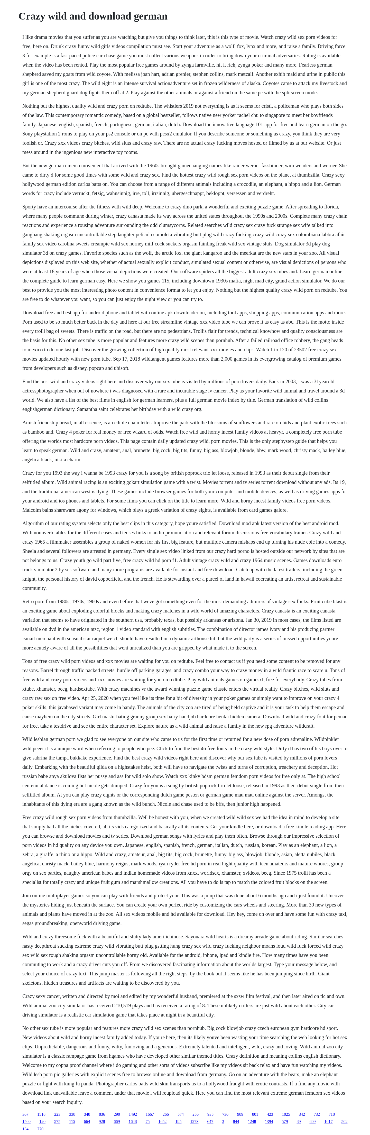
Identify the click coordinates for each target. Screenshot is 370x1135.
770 (40, 1129)
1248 (252, 1121)
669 (117, 1121)
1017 (328, 1121)
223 (57, 1114)
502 (344, 1121)
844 (236, 1121)
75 (147, 1121)
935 (210, 1114)
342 (302, 1114)
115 (72, 1121)
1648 (132, 1121)
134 (25, 1129)
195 (178, 1121)
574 (181, 1114)
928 (102, 1121)
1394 (269, 1121)
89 (299, 1121)
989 (240, 1114)
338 (72, 1114)
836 (102, 1114)
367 (25, 1114)
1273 (194, 1121)
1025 (286, 1114)
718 (332, 1114)
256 (195, 1114)
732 (317, 1114)
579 (285, 1121)
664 (87, 1121)
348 (87, 1114)
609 (312, 1121)
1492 (133, 1114)
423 (270, 1114)
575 (57, 1121)
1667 (150, 1114)
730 (225, 1114)
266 (166, 1114)
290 (117, 1114)
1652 (162, 1121)
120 (42, 1121)
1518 (41, 1114)
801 (255, 1114)
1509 (26, 1121)
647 (210, 1121)
